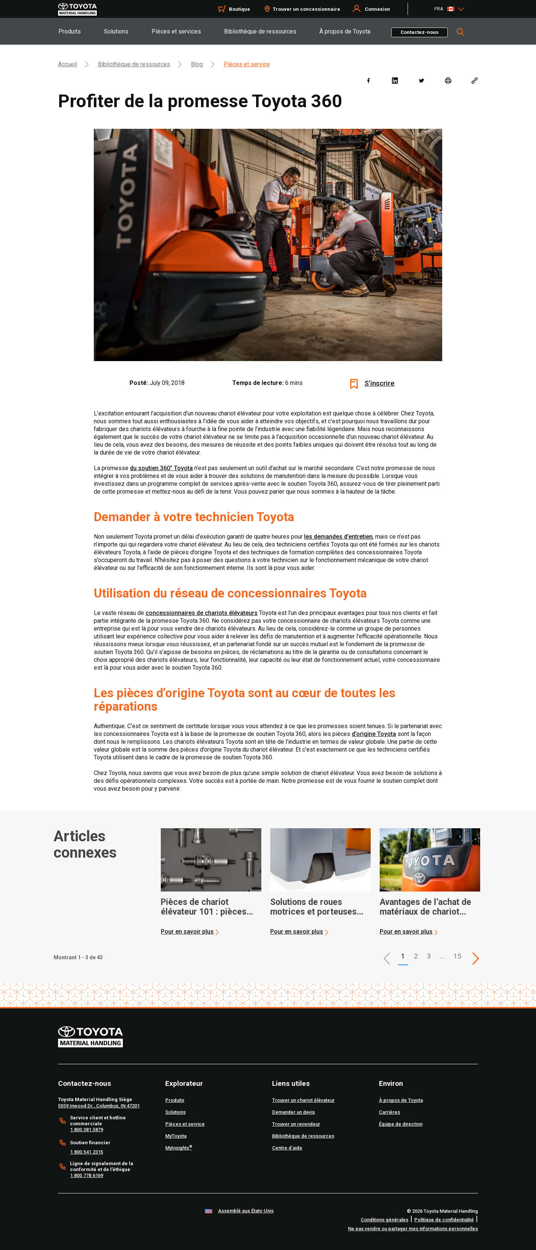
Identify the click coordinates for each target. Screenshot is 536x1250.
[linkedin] (394, 80)
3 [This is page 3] (429, 956)
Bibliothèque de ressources (260, 31)
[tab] (80, 31)
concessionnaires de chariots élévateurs (202, 612)
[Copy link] (474, 80)
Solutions (116, 31)
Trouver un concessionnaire (306, 9)
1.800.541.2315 (86, 1152)
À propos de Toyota (344, 31)
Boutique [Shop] (239, 9)
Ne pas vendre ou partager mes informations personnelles (413, 1228)
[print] (448, 80)
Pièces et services (176, 31)
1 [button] (403, 956)
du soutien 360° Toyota (161, 468)
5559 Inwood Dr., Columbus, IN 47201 (99, 1106)
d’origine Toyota (374, 733)
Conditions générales (384, 1219)
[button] (386, 958)
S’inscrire (379, 383)
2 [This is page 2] (416, 956)
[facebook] (368, 80)
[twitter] (421, 80)
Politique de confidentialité (444, 1219)
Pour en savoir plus (187, 931)
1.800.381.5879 (86, 1129)
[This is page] (475, 958)
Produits (69, 31)
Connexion (377, 9)
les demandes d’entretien (338, 536)
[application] (211, 881)
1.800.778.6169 (86, 1175)
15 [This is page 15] (457, 956)
